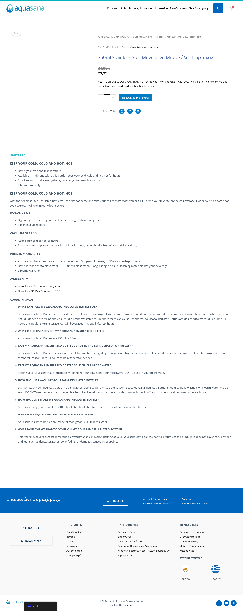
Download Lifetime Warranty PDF (39, 286)
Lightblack (129, 605)
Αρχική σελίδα (105, 36)
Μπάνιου (146, 8)
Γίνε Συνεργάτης (199, 8)
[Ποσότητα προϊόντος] (107, 97)
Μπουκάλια (160, 8)
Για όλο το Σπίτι (117, 8)
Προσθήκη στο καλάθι (135, 97)
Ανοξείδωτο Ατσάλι (136, 36)
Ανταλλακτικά (178, 8)
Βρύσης (134, 8)
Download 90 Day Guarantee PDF (39, 291)
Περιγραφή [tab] (17, 155)
